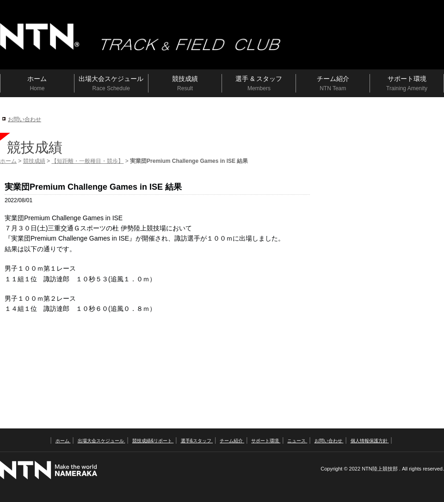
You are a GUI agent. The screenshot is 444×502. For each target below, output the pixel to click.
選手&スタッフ (197, 440)
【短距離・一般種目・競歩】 (87, 161)
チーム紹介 (232, 440)
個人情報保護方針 (370, 440)
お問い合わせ (24, 119)
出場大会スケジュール (101, 440)
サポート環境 (265, 440)
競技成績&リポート (152, 440)
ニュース (297, 440)
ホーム (8, 161)
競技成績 (34, 161)
